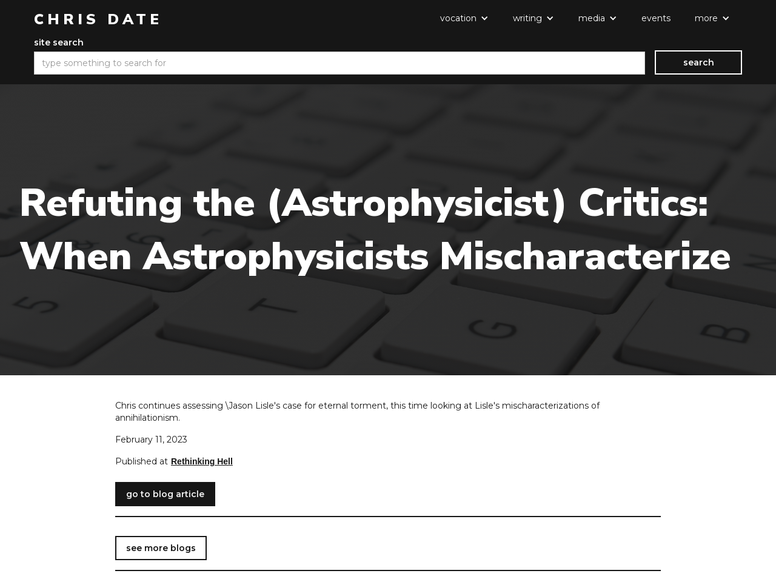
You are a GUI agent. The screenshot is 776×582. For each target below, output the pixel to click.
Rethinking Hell (202, 461)
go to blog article (165, 494)
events (656, 18)
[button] (464, 18)
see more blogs (161, 548)
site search (59, 42)
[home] (98, 19)
